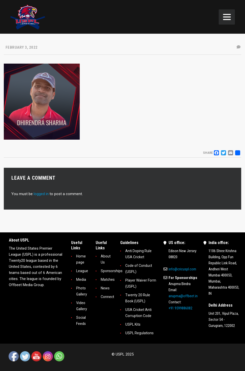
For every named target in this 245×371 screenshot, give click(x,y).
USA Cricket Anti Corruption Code (138, 313)
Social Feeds (81, 321)
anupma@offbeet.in (183, 296)
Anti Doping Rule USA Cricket (138, 254)
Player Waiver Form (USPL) (140, 283)
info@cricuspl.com (182, 269)
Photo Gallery (81, 291)
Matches (108, 279)
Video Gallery (81, 306)
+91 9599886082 (180, 308)
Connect (107, 297)
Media (81, 279)
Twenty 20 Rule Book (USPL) (137, 298)
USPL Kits (132, 324)
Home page (81, 259)
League (82, 271)
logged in (41, 194)
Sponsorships (112, 271)
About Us (106, 259)
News (105, 288)
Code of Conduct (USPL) (138, 269)
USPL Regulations (139, 333)
